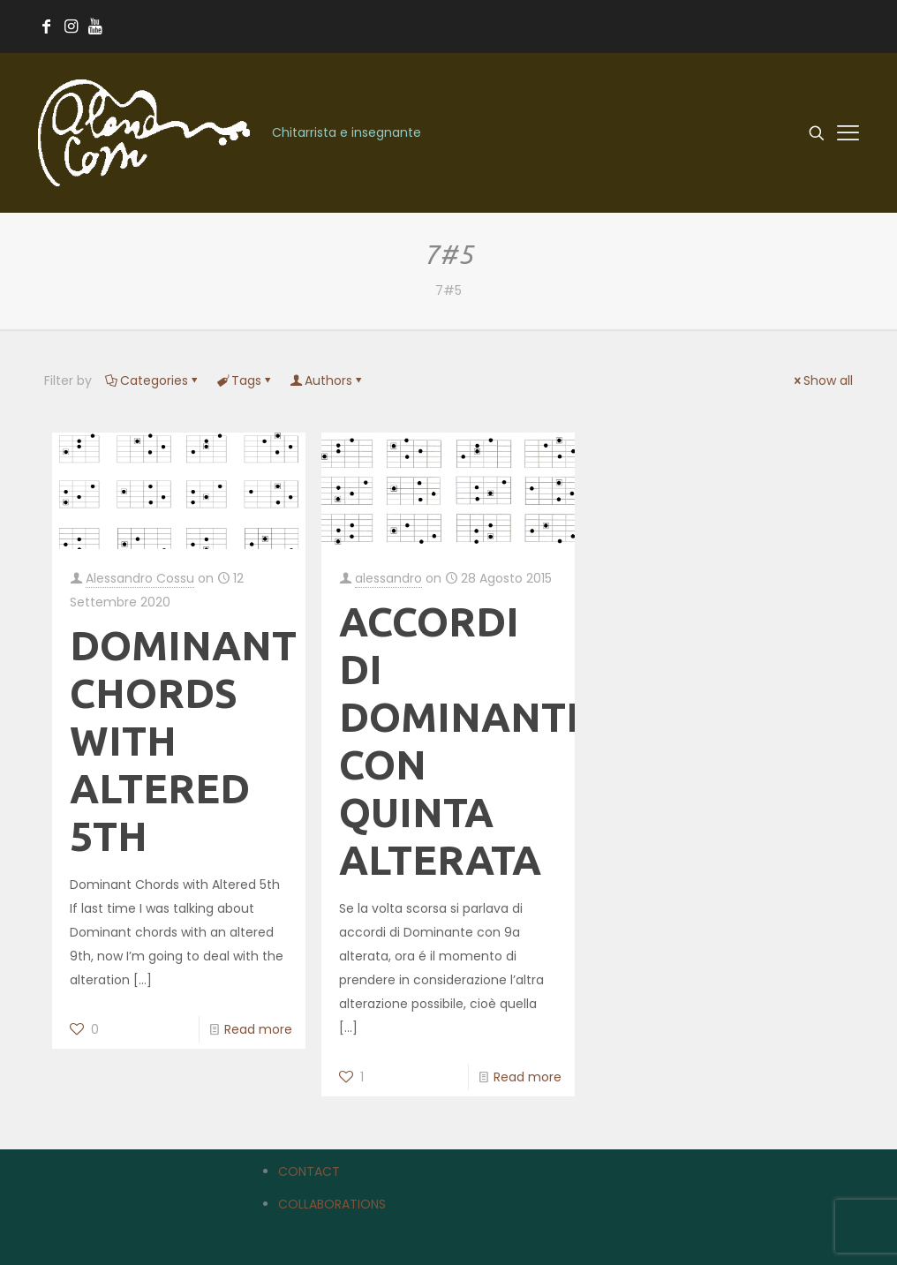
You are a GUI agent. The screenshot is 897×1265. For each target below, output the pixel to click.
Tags (245, 380)
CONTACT (309, 1171)
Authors (327, 380)
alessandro (388, 578)
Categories (152, 380)
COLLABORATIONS (332, 1204)
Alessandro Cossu (140, 578)
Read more (258, 1029)
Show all (822, 380)
